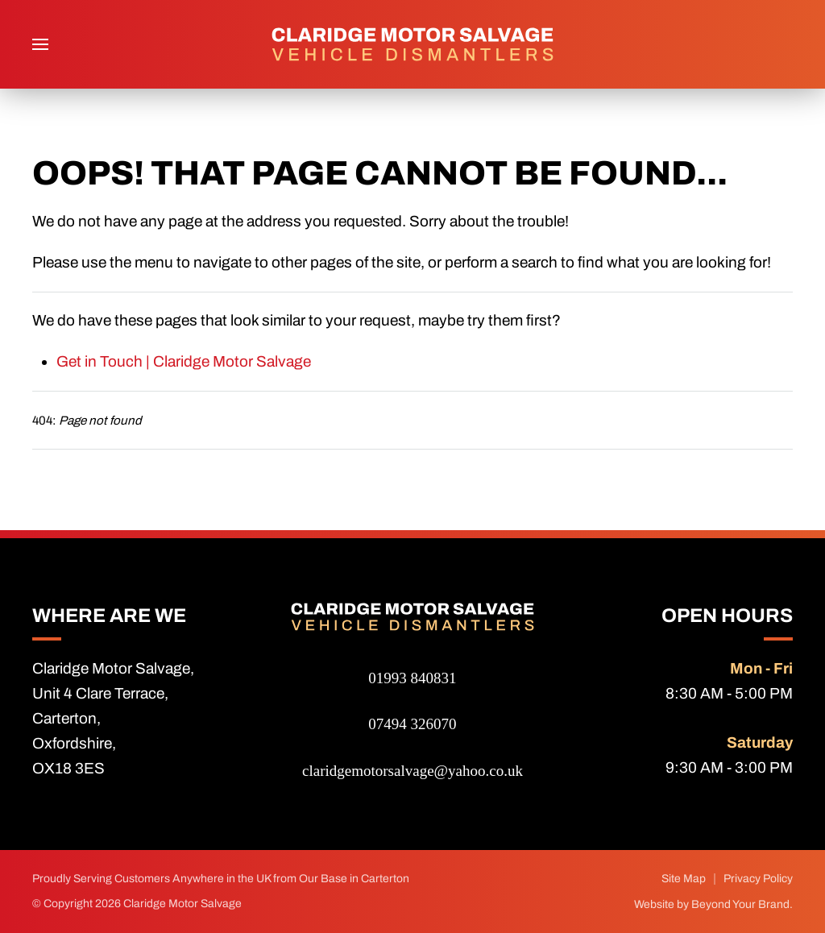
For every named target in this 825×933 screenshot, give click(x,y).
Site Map (683, 879)
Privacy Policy (758, 879)
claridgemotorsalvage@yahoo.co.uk (412, 770)
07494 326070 (412, 723)
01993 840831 (412, 678)
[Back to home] (412, 44)
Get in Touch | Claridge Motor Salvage (183, 361)
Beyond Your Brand (740, 904)
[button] (40, 44)
